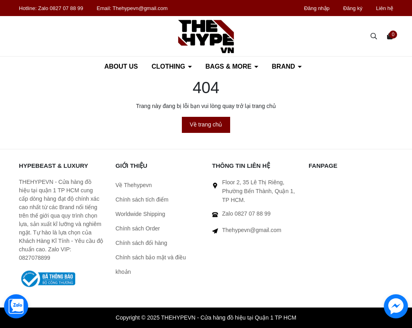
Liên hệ (384, 8)
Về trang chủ (206, 124)
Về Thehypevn (133, 185)
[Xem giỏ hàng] (390, 36)
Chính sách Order (137, 228)
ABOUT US (121, 66)
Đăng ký (353, 8)
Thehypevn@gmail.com (140, 8)
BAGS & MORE (229, 66)
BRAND (284, 66)
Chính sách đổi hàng (141, 243)
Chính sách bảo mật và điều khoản (150, 264)
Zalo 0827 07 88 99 (61, 8)
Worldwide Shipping (140, 214)
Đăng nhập (317, 8)
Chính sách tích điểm (142, 199)
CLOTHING (169, 66)
